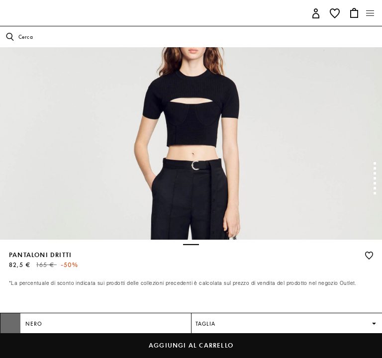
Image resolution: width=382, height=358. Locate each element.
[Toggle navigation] (370, 13)
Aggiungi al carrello (191, 345)
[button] (316, 12)
